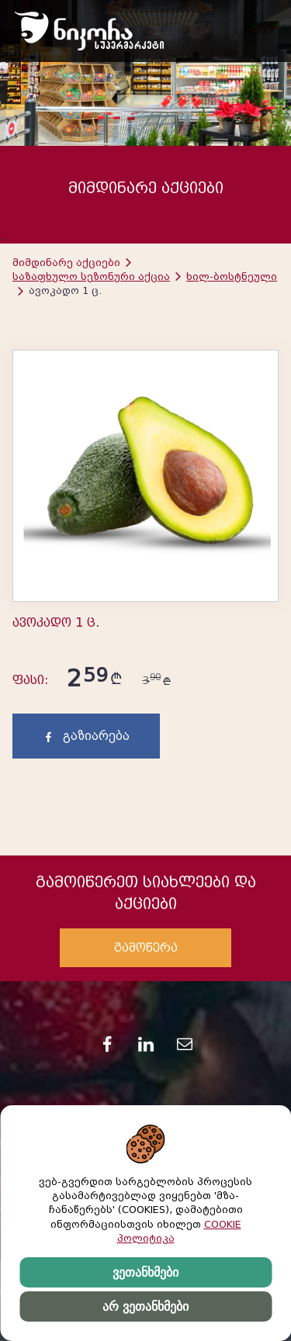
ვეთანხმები (145, 1272)
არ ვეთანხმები (145, 1306)
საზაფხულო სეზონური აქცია (91, 276)
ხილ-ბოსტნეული (231, 276)
